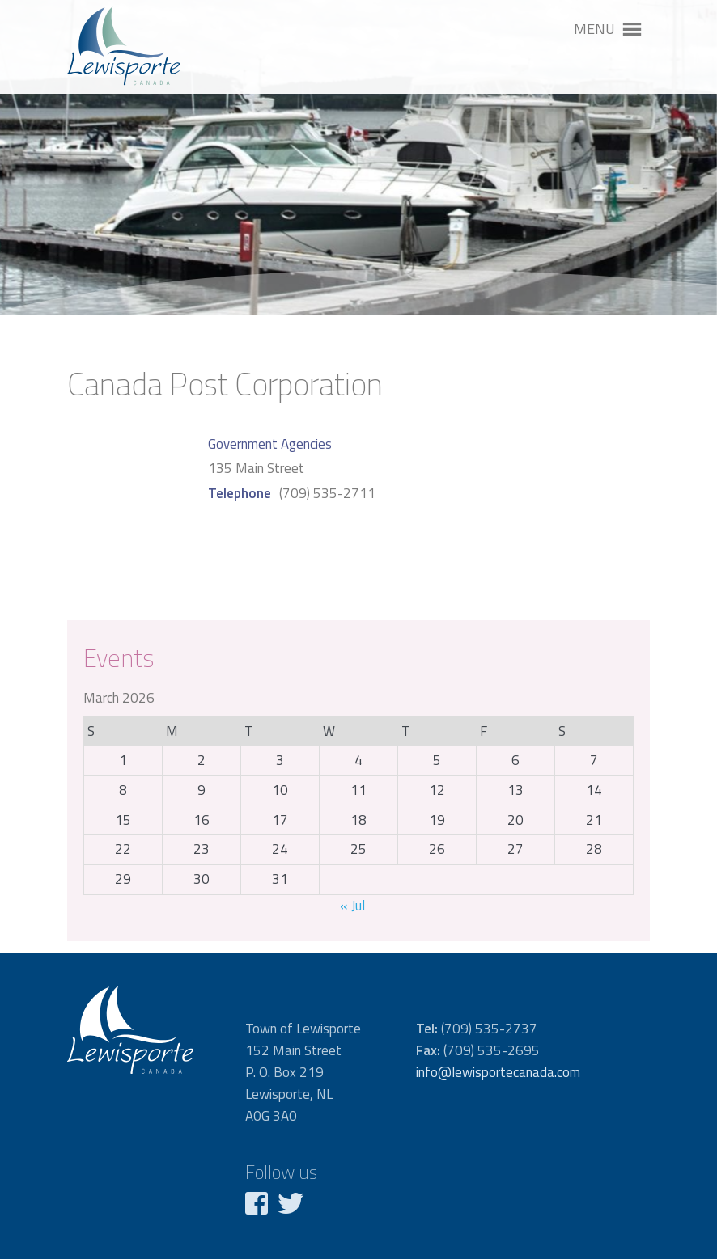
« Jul (352, 905)
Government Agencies (270, 443)
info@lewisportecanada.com (498, 1072)
